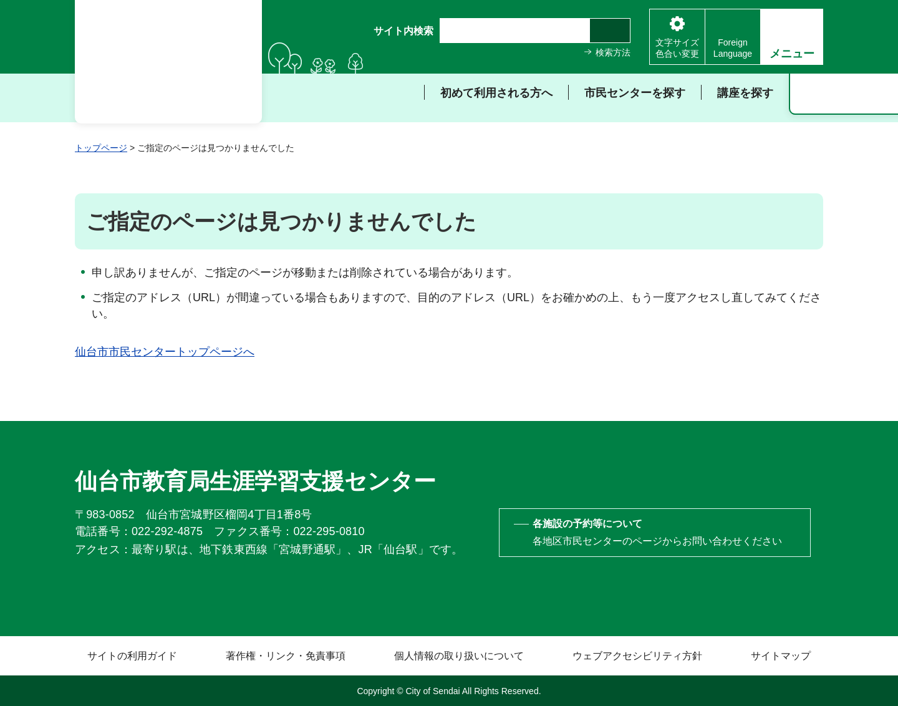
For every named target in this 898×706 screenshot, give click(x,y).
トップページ (101, 148)
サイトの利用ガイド (132, 655)
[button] (792, 36)
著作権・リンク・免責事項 (285, 655)
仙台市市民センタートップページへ (164, 352)
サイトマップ (781, 655)
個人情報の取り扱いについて (459, 655)
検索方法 (613, 52)
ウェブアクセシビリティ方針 (637, 655)
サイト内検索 (403, 31)
